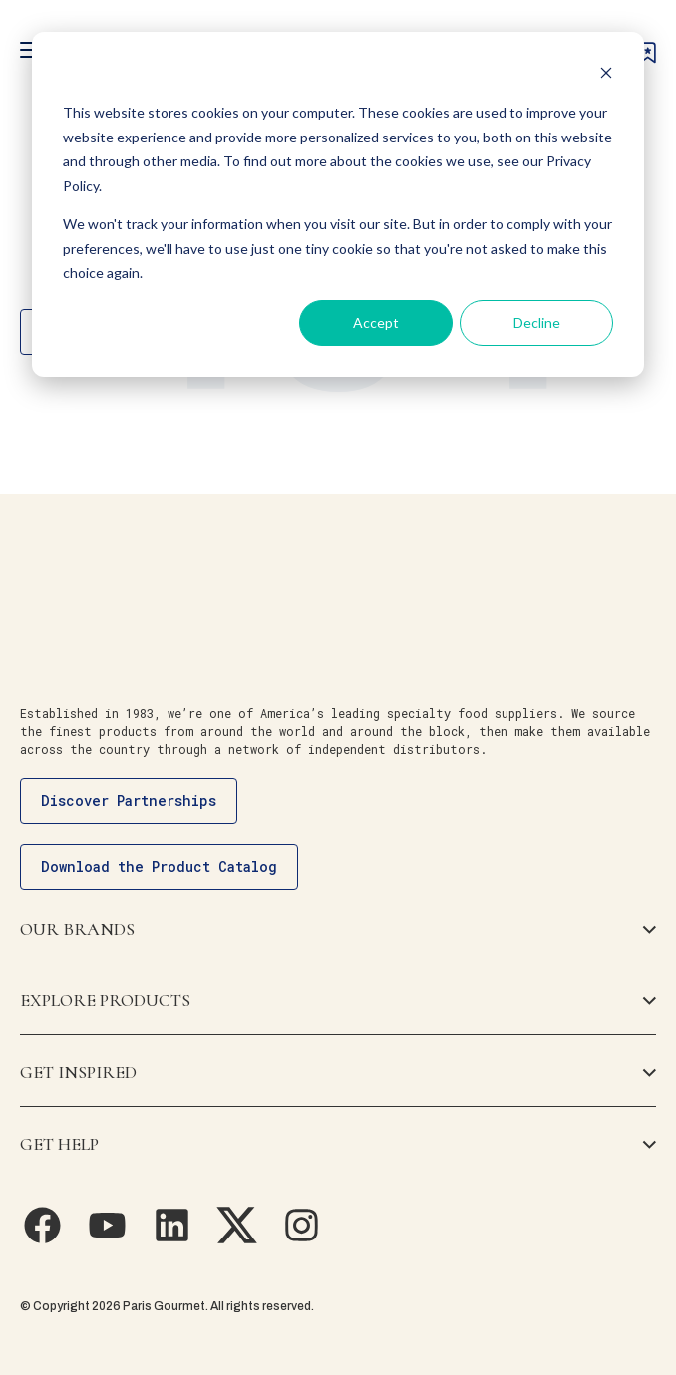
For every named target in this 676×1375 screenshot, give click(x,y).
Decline (536, 322)
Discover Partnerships (128, 800)
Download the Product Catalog (159, 866)
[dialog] (338, 204)
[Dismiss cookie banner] (606, 75)
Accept (376, 322)
